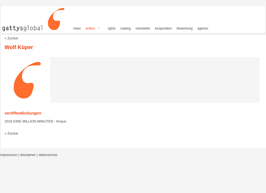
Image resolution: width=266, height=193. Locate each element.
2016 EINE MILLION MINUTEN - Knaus (35, 121)
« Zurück (11, 38)
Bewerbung (185, 28)
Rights (111, 28)
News (77, 28)
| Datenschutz (47, 155)
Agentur (202, 28)
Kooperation (163, 28)
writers (90, 28)
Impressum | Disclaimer (18, 155)
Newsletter (142, 28)
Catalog (125, 28)
